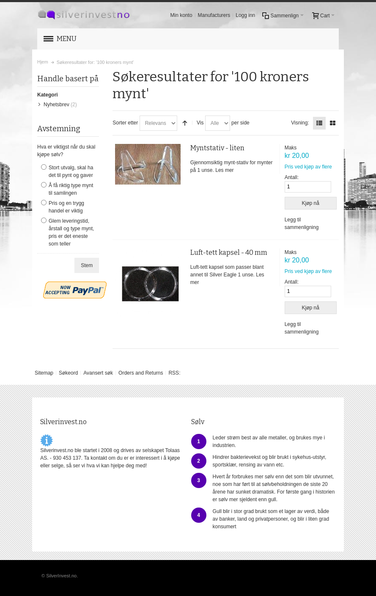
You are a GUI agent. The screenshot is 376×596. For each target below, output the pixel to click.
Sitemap (44, 373)
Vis (200, 123)
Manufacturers (214, 15)
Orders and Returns (140, 373)
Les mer (224, 170)
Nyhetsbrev (56, 105)
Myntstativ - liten (217, 148)
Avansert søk (98, 373)
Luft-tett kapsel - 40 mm (228, 252)
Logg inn (245, 15)
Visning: (300, 123)
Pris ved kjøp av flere (308, 167)
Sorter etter (125, 123)
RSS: (174, 373)
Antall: (292, 177)
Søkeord (68, 373)
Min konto (181, 15)
